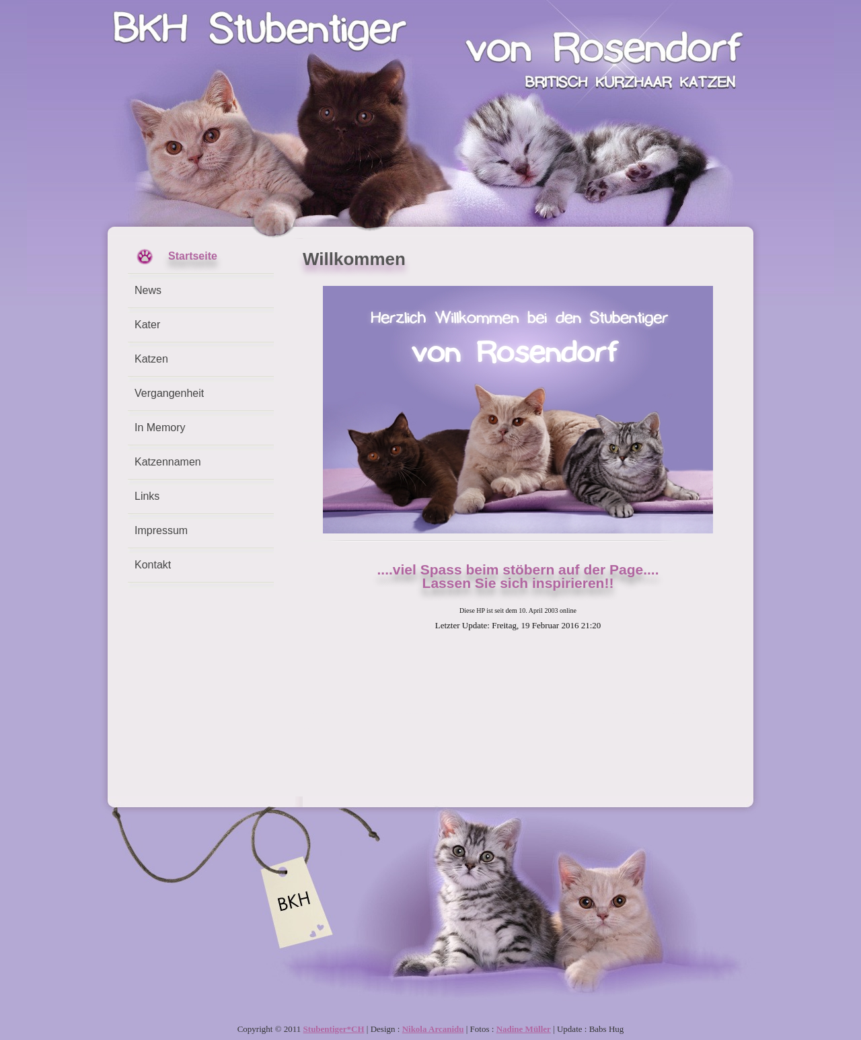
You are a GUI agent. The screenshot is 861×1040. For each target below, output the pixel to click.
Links (147, 496)
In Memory (160, 427)
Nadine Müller (523, 1029)
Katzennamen (168, 462)
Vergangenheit (169, 393)
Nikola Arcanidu (433, 1029)
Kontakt (153, 564)
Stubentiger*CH (334, 1029)
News (148, 290)
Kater (147, 324)
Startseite (192, 256)
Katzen (151, 359)
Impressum (161, 530)
